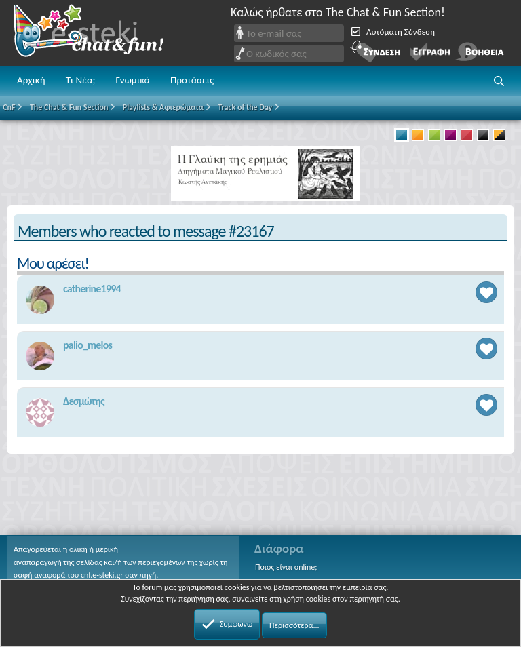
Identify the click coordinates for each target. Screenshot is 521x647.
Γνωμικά (132, 80)
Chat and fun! (98, 33)
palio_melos (87, 344)
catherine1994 (92, 288)
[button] (499, 81)
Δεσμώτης (83, 401)
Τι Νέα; (81, 80)
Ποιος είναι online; (286, 567)
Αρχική (31, 80)
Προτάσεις (192, 80)
